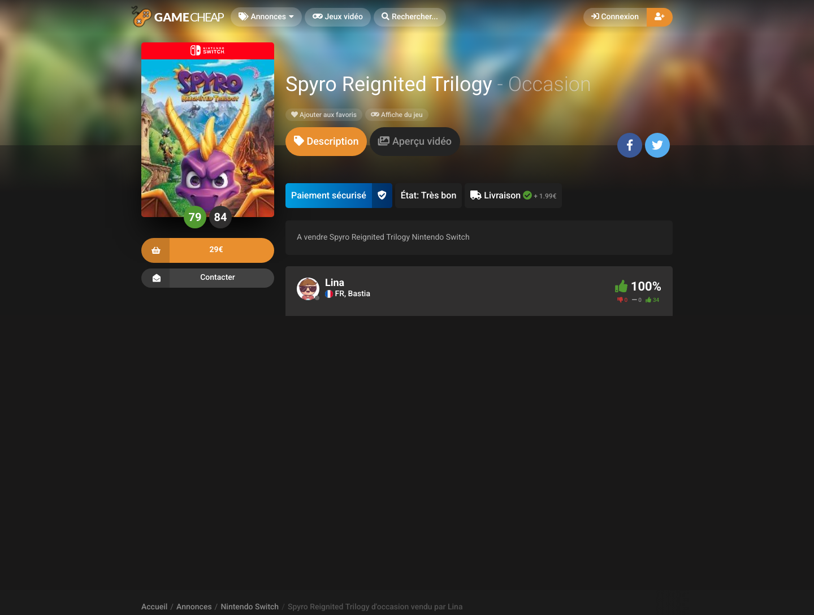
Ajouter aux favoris (324, 115)
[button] (410, 17)
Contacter (207, 278)
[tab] (326, 141)
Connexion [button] (615, 16)
